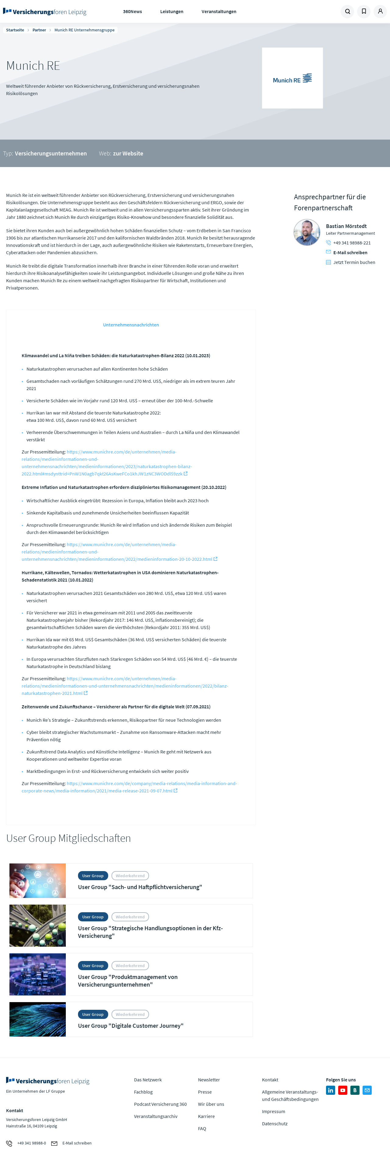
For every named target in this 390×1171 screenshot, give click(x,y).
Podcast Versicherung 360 (160, 1104)
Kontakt (270, 1080)
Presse (205, 1092)
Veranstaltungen (219, 11)
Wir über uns (211, 1104)
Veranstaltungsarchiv (155, 1116)
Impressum (273, 1111)
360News (132, 11)
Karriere (206, 1116)
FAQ (202, 1128)
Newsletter (209, 1080)
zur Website (128, 153)
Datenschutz (275, 1123)
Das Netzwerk (148, 1080)
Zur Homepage (45, 11)
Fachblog (143, 1092)
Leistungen (171, 11)
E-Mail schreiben (346, 252)
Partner (39, 30)
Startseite (15, 30)
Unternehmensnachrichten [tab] (131, 325)
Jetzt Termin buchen (350, 262)
